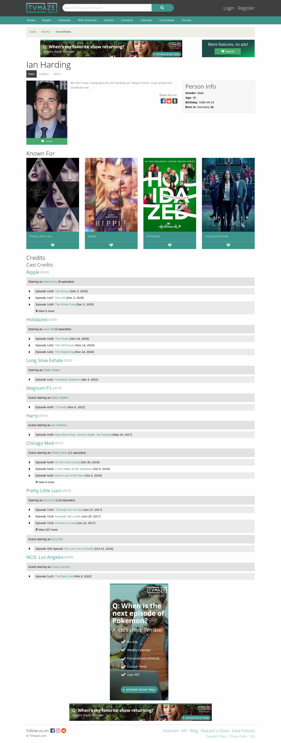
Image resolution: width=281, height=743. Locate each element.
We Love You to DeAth (79, 548)
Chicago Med (40, 443)
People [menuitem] (46, 20)
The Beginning (64, 351)
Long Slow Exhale (216, 236)
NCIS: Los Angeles (45, 557)
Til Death (60, 407)
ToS (252, 736)
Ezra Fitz (49, 500)
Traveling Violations (67, 379)
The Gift (60, 297)
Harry (32, 416)
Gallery (44, 74)
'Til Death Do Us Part (68, 509)
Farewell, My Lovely (68, 516)
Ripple (92, 236)
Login (228, 8)
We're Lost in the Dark (69, 475)
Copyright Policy (216, 736)
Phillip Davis (59, 452)
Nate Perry (50, 281)
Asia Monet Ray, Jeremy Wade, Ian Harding (83, 434)
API (184, 731)
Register (246, 8)
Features (171, 731)
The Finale (62, 338)
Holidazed (153, 236)
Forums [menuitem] (186, 20)
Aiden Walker (60, 397)
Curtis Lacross (60, 566)
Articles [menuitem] (109, 20)
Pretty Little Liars (40, 236)
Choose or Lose (65, 523)
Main (31, 74)
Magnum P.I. (39, 388)
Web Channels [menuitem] (87, 20)
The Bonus (62, 291)
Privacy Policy (238, 736)
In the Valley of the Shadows (73, 468)
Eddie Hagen (51, 370)
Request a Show (215, 731)
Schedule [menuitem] (127, 20)
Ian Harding (59, 425)
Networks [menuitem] (64, 20)
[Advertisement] (111, 48)
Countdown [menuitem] (166, 20)
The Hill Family (64, 345)
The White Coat (65, 304)
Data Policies (243, 731)
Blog (194, 731)
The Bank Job (64, 576)
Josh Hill (48, 329)
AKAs (57, 74)
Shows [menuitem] (31, 20)
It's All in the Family (67, 462)
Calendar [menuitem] (146, 20)
